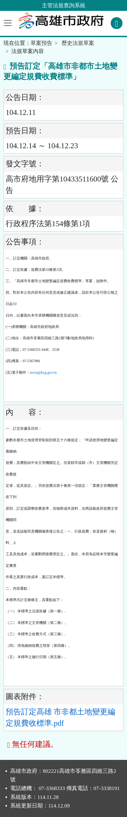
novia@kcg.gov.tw (43, 372)
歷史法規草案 (78, 43)
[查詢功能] (116, 23)
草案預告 (41, 43)
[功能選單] (7, 23)
